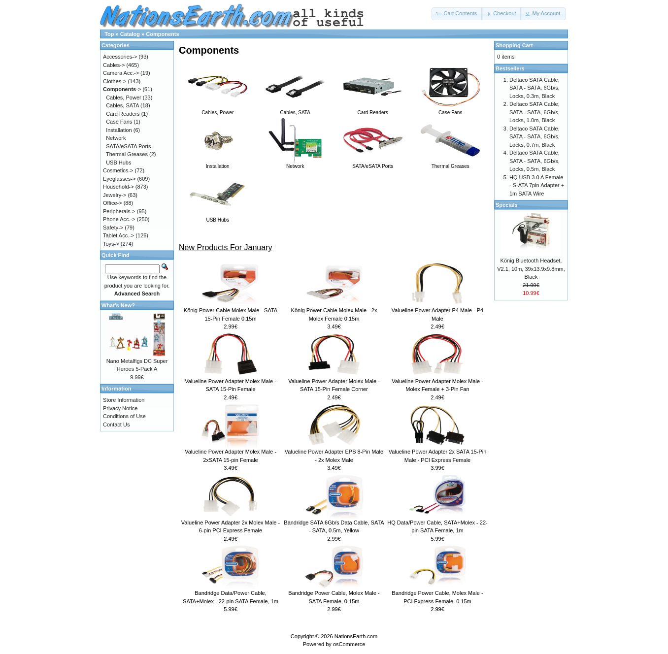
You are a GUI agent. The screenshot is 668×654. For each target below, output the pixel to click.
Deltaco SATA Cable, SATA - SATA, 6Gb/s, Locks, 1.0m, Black (534, 112)
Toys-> (111, 244)
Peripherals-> (119, 211)
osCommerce (349, 644)
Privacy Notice (120, 408)
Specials (507, 205)
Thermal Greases (450, 163)
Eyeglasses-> (119, 179)
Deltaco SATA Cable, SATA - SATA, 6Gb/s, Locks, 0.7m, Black (534, 137)
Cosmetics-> (118, 170)
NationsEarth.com (355, 636)
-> (122, 89)
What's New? (118, 305)
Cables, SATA (295, 109)
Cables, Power (217, 109)
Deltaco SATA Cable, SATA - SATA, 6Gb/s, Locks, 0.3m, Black (534, 88)
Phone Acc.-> (119, 219)
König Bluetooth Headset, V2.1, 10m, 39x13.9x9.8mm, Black (531, 269)
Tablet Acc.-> (118, 235)
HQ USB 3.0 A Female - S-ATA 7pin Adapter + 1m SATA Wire (536, 185)
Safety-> (113, 227)
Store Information (123, 400)
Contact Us (116, 424)
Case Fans (450, 109)
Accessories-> (120, 57)
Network (295, 163)
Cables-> (114, 65)
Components (162, 34)
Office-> (112, 203)
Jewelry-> (114, 195)
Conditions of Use (124, 416)
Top (109, 34)
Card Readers (372, 109)
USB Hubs (217, 217)
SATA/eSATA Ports (372, 163)
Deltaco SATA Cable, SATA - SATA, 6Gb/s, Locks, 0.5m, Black (534, 161)
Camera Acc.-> (121, 73)
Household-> (118, 187)
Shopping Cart (514, 45)
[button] (457, 13)
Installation (217, 163)
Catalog (130, 34)
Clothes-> (114, 81)
